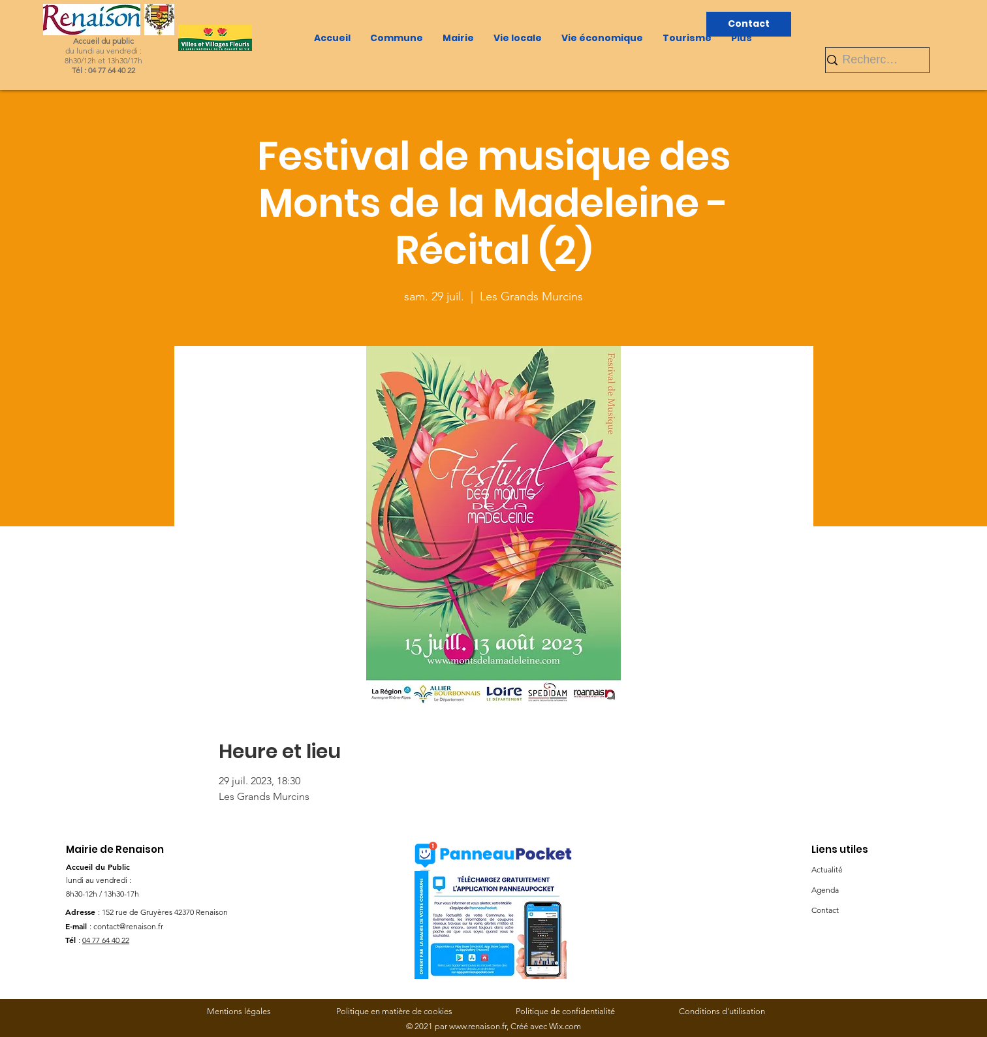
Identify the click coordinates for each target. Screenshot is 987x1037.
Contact (825, 910)
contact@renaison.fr (128, 926)
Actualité (827, 869)
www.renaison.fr (478, 1026)
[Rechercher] (871, 59)
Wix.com (565, 1026)
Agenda (825, 890)
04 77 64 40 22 (105, 940)
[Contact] (748, 24)
